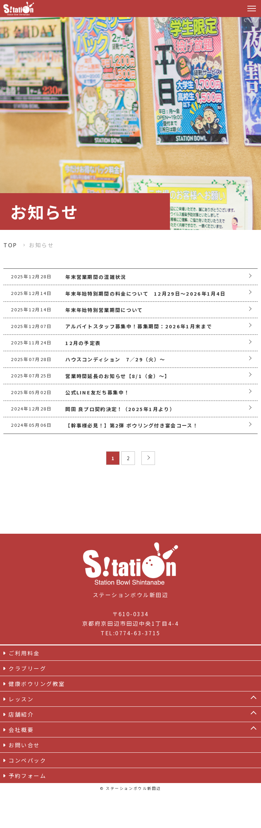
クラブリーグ (27, 703)
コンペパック (27, 795)
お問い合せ (24, 780)
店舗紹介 (21, 749)
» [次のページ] (149, 493)
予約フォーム (27, 810)
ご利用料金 (24, 688)
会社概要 (21, 764)
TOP (10, 245)
